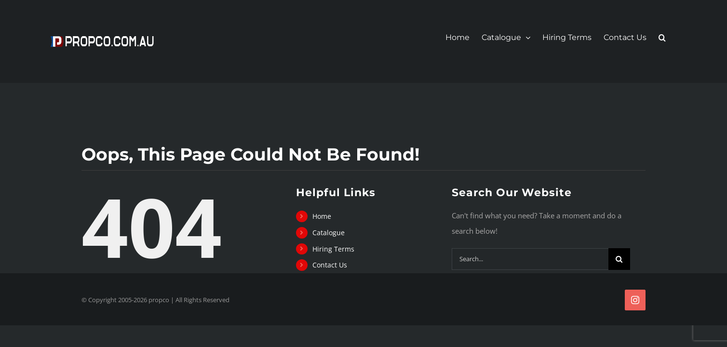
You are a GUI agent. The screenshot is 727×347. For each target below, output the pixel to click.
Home (321, 216)
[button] (674, 37)
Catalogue (328, 232)
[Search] (619, 259)
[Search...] (530, 259)
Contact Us (329, 264)
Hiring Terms (333, 249)
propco (158, 299)
